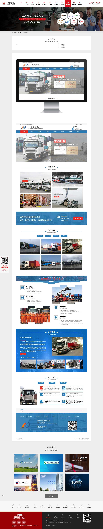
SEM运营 (44, 3)
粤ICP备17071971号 (34, 525)
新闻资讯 (74, 3)
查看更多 (51, 496)
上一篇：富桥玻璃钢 (18, 439)
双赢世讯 (54, 525)
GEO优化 (50, 3)
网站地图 (14, 526)
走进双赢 (80, 3)
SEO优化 (38, 3)
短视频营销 (62, 3)
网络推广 (27, 3)
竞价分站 (63, 517)
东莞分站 (70, 517)
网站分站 (56, 517)
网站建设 (32, 3)
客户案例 (68, 3)
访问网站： (63, 47)
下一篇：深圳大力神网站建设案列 (81, 439)
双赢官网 (48, 517)
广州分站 (78, 517)
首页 (21, 3)
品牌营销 (56, 3)
